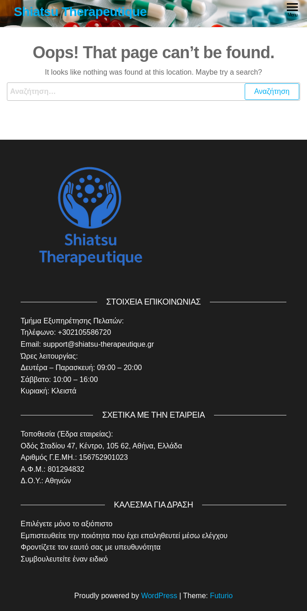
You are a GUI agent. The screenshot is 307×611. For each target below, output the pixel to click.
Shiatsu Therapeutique (80, 12)
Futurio (221, 596)
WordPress (159, 596)
